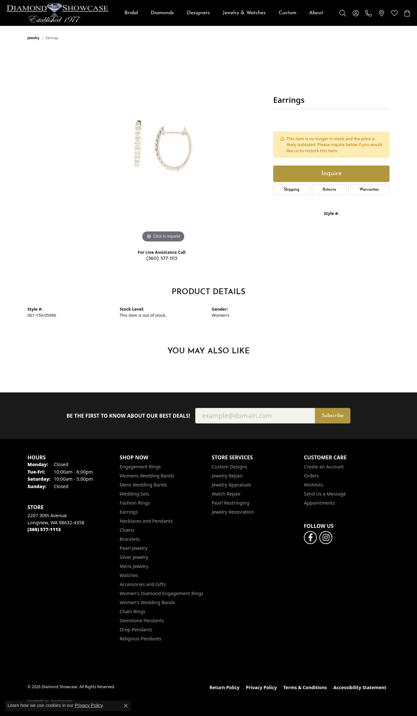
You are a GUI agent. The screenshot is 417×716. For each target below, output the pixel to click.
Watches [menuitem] (129, 575)
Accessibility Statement (359, 687)
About (316, 13)
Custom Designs (229, 467)
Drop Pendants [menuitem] (136, 629)
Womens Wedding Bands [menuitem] (147, 476)
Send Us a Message (325, 494)
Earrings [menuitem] (129, 512)
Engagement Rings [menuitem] (140, 467)
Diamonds (162, 13)
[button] (342, 12)
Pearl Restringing (230, 503)
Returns (329, 190)
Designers (198, 13)
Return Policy (224, 687)
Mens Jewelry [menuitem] (134, 566)
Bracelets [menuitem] (130, 539)
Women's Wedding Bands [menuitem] (147, 602)
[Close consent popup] (126, 706)
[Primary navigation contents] (224, 13)
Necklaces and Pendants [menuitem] (146, 521)
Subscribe (333, 415)
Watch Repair (226, 494)
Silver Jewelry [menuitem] (134, 557)
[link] (368, 12)
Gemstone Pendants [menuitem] (142, 620)
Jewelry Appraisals (231, 485)
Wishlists (313, 485)
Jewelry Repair (227, 476)
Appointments (319, 503)
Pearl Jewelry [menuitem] (133, 548)
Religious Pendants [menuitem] (140, 639)
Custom (287, 13)
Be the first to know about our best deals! (128, 416)
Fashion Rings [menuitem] (135, 503)
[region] (163, 147)
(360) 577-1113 (161, 258)
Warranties (369, 190)
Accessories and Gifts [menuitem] (143, 584)
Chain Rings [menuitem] (132, 611)
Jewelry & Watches (244, 13)
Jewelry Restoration (233, 512)
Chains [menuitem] (127, 530)
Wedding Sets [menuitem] (134, 494)
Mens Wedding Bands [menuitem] (143, 485)
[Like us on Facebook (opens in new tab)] (310, 537)
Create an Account (324, 467)
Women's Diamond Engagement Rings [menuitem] (161, 593)
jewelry (33, 38)
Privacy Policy (261, 687)
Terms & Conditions (305, 687)
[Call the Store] (44, 529)
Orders (311, 476)
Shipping (291, 190)
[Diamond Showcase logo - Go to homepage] (57, 13)
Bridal (131, 13)
